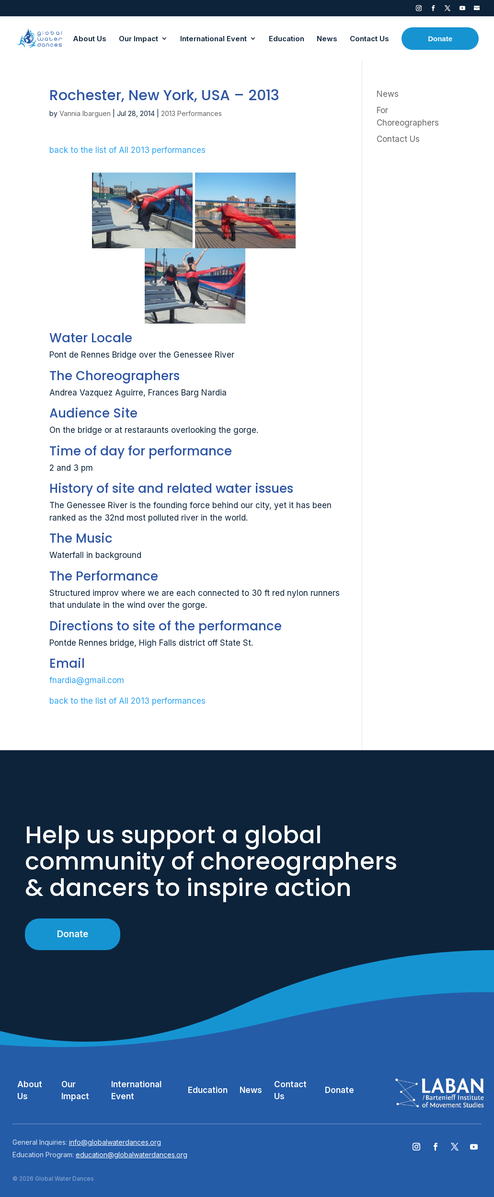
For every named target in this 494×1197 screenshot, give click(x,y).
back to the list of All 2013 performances (127, 150)
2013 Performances (191, 113)
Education (208, 1090)
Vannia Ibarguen (85, 113)
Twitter (447, 10)
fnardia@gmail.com (86, 680)
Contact (477, 10)
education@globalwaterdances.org (131, 1155)
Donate (72, 934)
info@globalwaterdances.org (115, 1142)
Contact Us (398, 139)
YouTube (462, 10)
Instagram (419, 10)
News (388, 94)
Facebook (433, 10)
